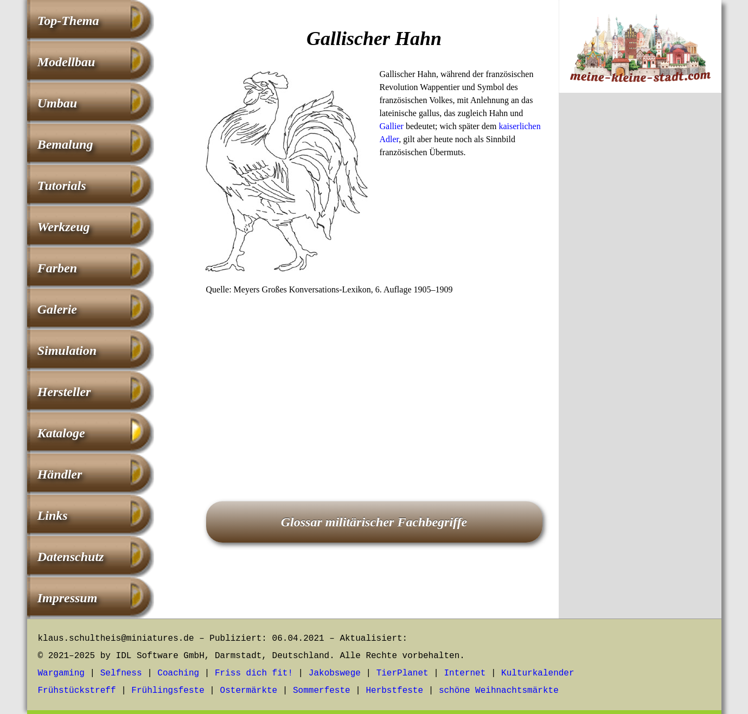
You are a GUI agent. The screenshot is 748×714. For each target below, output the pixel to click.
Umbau (57, 103)
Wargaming (61, 673)
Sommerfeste (321, 691)
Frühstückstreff (77, 691)
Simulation (67, 350)
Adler (389, 139)
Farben (57, 268)
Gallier (392, 126)
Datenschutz (70, 557)
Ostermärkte (249, 691)
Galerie (57, 309)
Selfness (121, 673)
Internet (464, 673)
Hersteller (64, 392)
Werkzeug (63, 227)
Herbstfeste (394, 691)
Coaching (178, 673)
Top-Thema (68, 21)
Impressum (67, 598)
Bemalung (65, 144)
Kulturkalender (537, 673)
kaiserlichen (519, 126)
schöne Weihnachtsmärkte (499, 691)
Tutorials (61, 185)
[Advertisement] (374, 383)
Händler (59, 474)
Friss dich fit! (254, 673)
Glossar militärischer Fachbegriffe (374, 522)
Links (52, 515)
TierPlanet (402, 673)
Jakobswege (335, 673)
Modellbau (66, 62)
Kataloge (61, 433)
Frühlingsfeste (167, 691)
